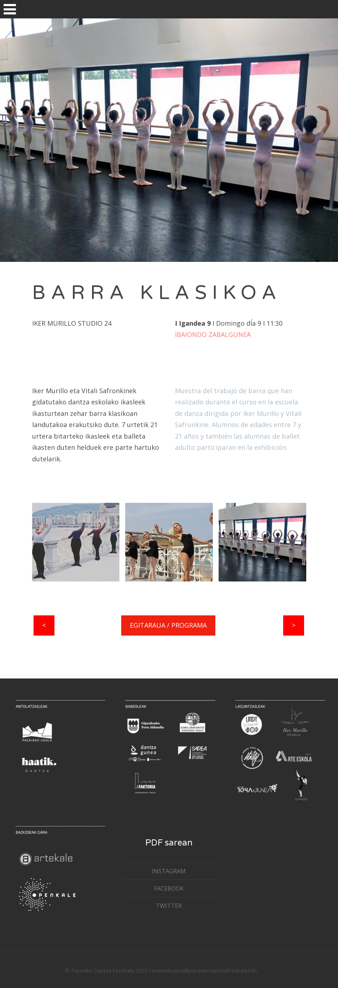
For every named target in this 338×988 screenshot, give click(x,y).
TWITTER (169, 906)
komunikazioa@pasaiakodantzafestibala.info (204, 970)
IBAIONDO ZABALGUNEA (213, 334)
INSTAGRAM (169, 871)
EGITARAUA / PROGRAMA (168, 625)
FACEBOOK (169, 888)
